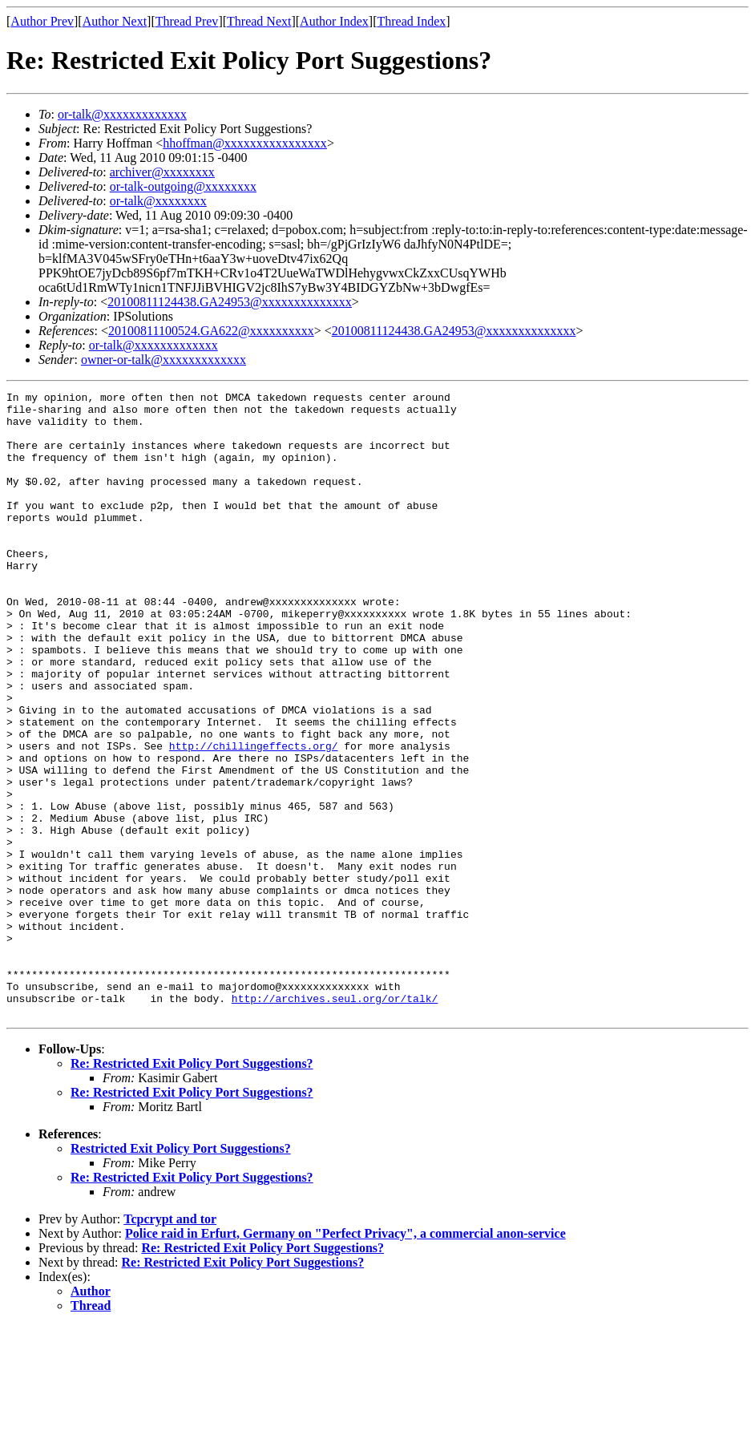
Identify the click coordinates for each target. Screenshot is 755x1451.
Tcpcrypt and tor (169, 1344)
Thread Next (259, 21)
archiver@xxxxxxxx (162, 172)
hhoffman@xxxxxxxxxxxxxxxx (245, 143)
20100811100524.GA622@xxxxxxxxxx (211, 330)
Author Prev (42, 21)
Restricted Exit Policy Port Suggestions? (181, 1273)
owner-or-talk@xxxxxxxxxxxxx (163, 359)
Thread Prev (187, 21)
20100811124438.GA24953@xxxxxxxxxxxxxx (229, 302)
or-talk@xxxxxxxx (158, 201)
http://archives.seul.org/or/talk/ (335, 1121)
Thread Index (412, 21)
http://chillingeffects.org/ (253, 817)
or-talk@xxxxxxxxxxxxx (122, 114)
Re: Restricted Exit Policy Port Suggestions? (192, 1188)
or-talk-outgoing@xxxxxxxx (183, 186)
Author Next (115, 21)
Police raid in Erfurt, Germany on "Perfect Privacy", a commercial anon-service (345, 1358)
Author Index (334, 21)
